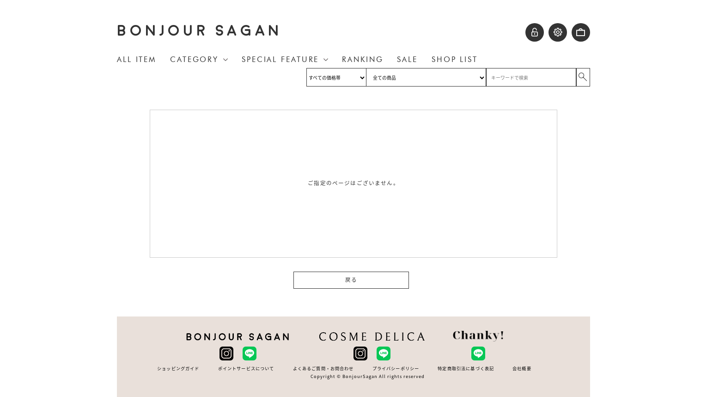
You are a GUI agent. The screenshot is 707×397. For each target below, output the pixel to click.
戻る (351, 280)
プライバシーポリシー (396, 368)
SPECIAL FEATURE (280, 59)
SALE (407, 59)
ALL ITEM (136, 59)
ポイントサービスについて (246, 368)
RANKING (362, 59)
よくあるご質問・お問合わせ (323, 368)
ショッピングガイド (178, 368)
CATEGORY (194, 59)
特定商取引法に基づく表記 (466, 368)
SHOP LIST (455, 59)
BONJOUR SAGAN (199, 31)
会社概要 (521, 368)
